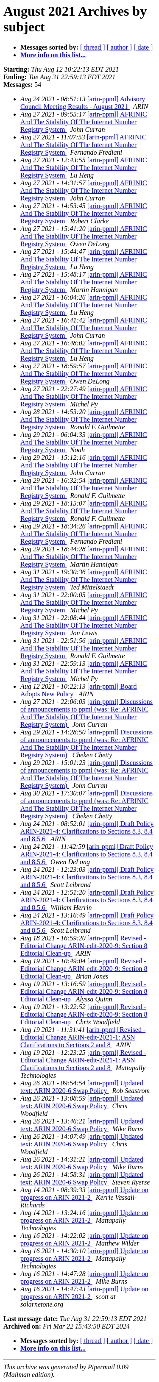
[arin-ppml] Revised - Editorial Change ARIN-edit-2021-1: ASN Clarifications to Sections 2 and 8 (82, 1037)
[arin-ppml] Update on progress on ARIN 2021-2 (84, 1193)
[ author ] (119, 47)
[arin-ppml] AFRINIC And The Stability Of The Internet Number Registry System (83, 122)
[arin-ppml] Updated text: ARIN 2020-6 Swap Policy (81, 1086)
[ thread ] (92, 47)
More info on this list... (53, 54)
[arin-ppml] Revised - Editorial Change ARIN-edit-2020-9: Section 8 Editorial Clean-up (84, 945)
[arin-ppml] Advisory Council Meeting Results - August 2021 (82, 102)
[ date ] (143, 47)
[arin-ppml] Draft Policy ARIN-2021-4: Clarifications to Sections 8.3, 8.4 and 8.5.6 (86, 831)
